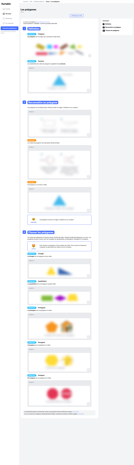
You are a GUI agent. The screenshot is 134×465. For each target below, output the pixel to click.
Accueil (6, 9)
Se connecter (8, 23)
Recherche (7, 19)
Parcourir (7, 14)
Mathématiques (39, 1)
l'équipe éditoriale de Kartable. (43, 22)
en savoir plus (75, 411)
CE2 (31, 1)
